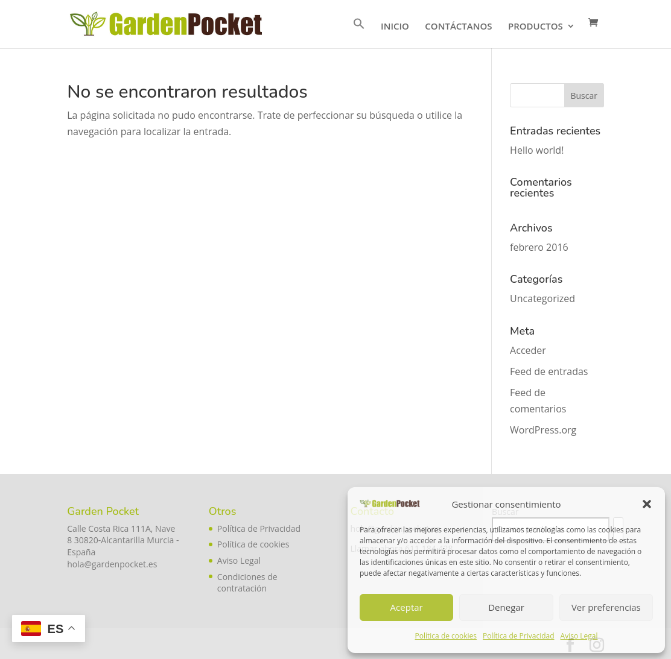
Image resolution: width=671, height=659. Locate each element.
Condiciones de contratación (247, 582)
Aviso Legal (579, 636)
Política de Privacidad (518, 636)
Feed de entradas (549, 371)
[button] (647, 504)
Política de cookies (446, 636)
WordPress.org (543, 430)
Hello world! (537, 150)
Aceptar (406, 607)
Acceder (528, 350)
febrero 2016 (539, 247)
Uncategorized (542, 298)
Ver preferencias (606, 607)
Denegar (506, 607)
